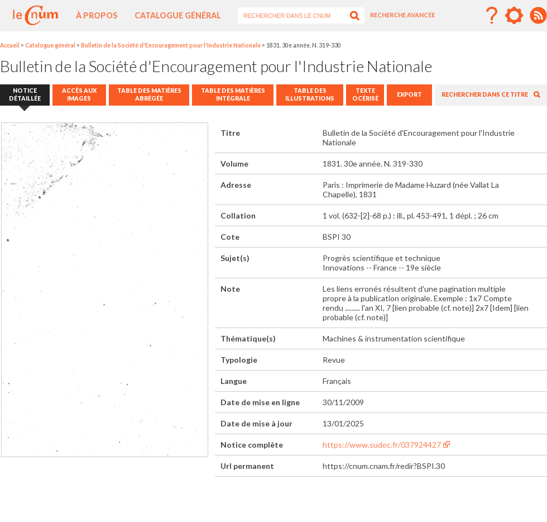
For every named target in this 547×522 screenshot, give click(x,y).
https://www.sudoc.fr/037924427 (382, 444)
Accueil (10, 45)
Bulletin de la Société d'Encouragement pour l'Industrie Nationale (171, 45)
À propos (97, 15)
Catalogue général (178, 15)
